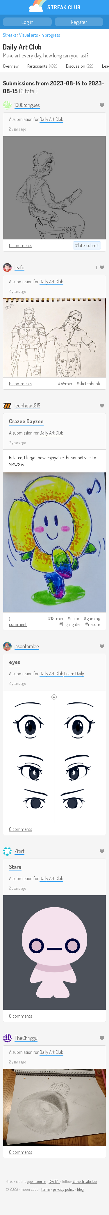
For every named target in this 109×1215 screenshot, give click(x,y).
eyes (14, 661)
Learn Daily (74, 673)
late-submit (88, 245)
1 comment (18, 621)
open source (36, 1181)
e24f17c (54, 1181)
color (74, 618)
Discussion (75, 66)
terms (45, 1189)
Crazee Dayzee (26, 421)
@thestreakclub (84, 1181)
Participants (37, 66)
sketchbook (89, 383)
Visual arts (28, 35)
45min (66, 383)
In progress (50, 35)
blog (80, 1189)
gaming (93, 618)
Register (79, 22)
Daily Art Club (22, 46)
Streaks (9, 35)
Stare (15, 866)
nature (94, 624)
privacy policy (63, 1189)
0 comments (20, 245)
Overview (11, 66)
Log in (27, 22)
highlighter (71, 624)
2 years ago (17, 128)
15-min (57, 618)
